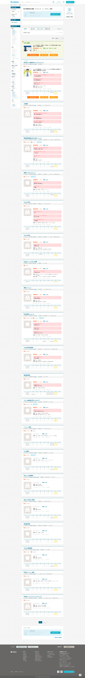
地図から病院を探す (14, 22)
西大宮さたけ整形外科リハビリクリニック (34, 62)
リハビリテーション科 (15, 58)
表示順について (59, 28)
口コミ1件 (46, 242)
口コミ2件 (46, 48)
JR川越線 (13, 16)
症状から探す (37, 654)
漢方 (13, 101)
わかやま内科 (27, 202)
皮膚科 (13, 62)
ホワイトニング (14, 98)
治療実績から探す (38, 655)
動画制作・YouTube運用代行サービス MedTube (67, 666)
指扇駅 (37, 549)
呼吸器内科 (13, 30)
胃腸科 (13, 34)
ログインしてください (69, 13)
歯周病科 (13, 93)
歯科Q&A (24, 659)
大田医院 (26, 103)
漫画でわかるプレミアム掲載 (64, 655)
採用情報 (16, 671)
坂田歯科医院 (27, 524)
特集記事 (24, 658)
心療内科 (13, 88)
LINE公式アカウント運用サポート (65, 665)
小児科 (13, 83)
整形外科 (13, 55)
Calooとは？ (25, 653)
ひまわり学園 (30, 261)
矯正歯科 (13, 92)
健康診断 (13, 105)
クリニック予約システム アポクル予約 (65, 658)
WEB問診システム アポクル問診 (65, 659)
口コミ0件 (45, 433)
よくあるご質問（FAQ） (51, 654)
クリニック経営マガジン (63, 661)
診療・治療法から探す (38, 660)
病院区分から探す (38, 659)
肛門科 (13, 67)
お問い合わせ (21, 671)
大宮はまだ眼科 (29, 499)
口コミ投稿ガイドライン (51, 653)
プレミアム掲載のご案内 (63, 654)
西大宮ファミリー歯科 (29, 572)
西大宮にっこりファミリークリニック (33, 596)
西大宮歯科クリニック (29, 314)
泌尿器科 (13, 66)
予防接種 (13, 104)
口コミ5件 (46, 321)
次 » (62, 32)
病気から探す (37, 653)
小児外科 (13, 84)
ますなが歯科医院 (28, 548)
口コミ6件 (46, 110)
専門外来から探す (38, 658)
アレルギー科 (14, 38)
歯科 (13, 91)
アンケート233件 (53, 48)
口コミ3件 (46, 72)
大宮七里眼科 (27, 43)
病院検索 (24, 654)
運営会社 (12, 671)
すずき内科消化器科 (28, 347)
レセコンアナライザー (63, 660)
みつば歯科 (26, 451)
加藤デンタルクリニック (29, 172)
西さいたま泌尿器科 (28, 475)
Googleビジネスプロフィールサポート (65, 664)
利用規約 (48, 655)
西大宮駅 (34, 105)
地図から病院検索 (59, 637)
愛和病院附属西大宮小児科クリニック (33, 138)
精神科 (13, 87)
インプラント (14, 97)
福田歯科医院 (27, 375)
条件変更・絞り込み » (55, 14)
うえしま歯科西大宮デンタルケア (32, 400)
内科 (13, 29)
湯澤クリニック (27, 287)
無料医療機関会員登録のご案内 (64, 653)
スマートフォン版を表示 (69, 671)
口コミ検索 (25, 655)
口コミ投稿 (25, 660)
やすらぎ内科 (27, 235)
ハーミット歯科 (27, 427)
